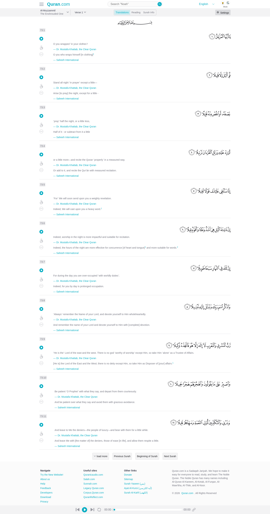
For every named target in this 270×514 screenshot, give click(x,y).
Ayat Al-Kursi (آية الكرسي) (138, 488)
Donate (128, 474)
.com (58, 4)
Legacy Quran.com (94, 488)
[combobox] (135, 4)
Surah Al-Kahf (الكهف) (136, 492)
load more (102, 456)
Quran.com (187, 493)
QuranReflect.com (93, 497)
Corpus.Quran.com (94, 492)
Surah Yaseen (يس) (134, 483)
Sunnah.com (90, 483)
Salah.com (89, 479)
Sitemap (128, 479)
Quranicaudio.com (93, 474)
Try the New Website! (51, 474)
